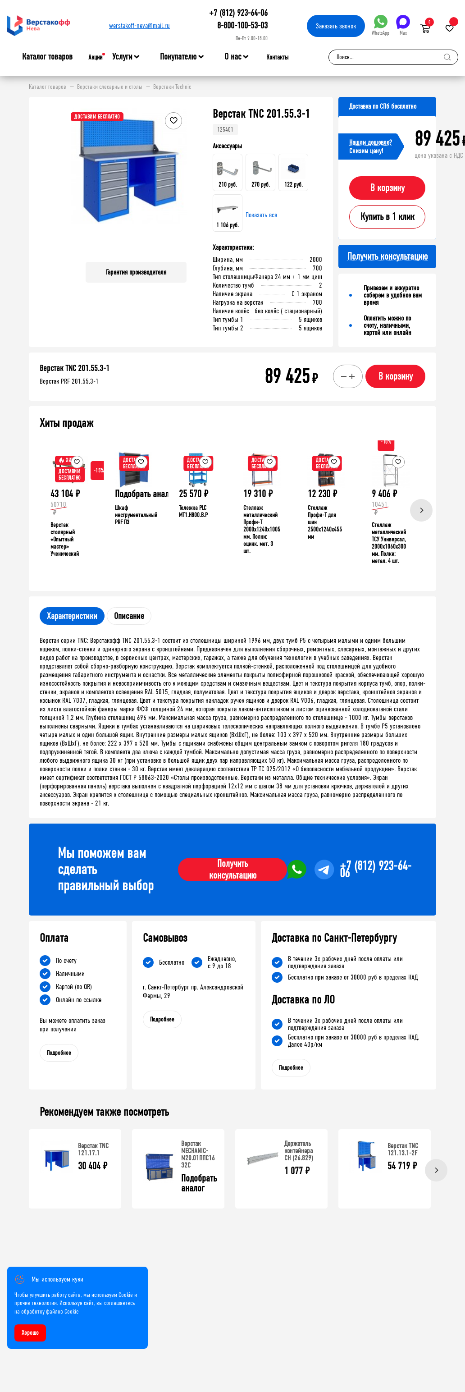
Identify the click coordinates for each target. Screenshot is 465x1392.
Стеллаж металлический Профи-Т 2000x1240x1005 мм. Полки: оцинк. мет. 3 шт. (261, 529)
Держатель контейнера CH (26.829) (298, 1150)
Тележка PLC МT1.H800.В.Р (193, 511)
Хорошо (30, 1333)
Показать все (261, 215)
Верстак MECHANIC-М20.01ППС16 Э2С (198, 1154)
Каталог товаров (47, 57)
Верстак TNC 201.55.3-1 (74, 368)
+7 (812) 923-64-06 (238, 12)
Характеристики (72, 616)
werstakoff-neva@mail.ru (139, 25)
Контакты (277, 57)
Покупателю (178, 57)
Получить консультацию (232, 869)
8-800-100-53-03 (242, 25)
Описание (129, 616)
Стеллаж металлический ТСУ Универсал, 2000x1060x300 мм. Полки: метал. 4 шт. (389, 543)
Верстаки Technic (172, 87)
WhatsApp (380, 25)
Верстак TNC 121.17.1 (93, 1149)
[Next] (421, 510)
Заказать (336, 26)
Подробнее (59, 1053)
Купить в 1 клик (387, 217)
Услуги (122, 57)
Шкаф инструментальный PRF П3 (136, 515)
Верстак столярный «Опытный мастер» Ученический (64, 539)
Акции (95, 57)
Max (403, 25)
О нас (233, 57)
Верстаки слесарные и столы (109, 87)
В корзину (387, 188)
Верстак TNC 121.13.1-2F (403, 1149)
